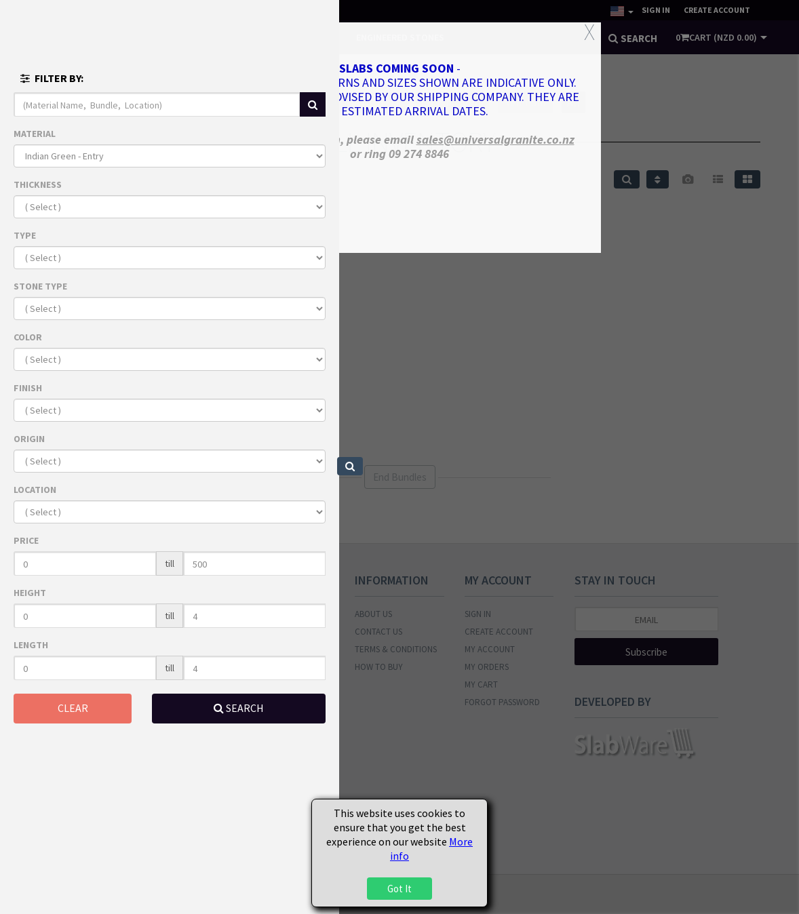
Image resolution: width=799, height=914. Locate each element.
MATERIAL (35, 133)
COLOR (28, 337)
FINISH (28, 388)
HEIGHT (30, 593)
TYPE (25, 235)
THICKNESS (38, 184)
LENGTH (31, 645)
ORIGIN (29, 439)
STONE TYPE (40, 286)
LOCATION (35, 489)
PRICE (26, 540)
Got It (399, 888)
